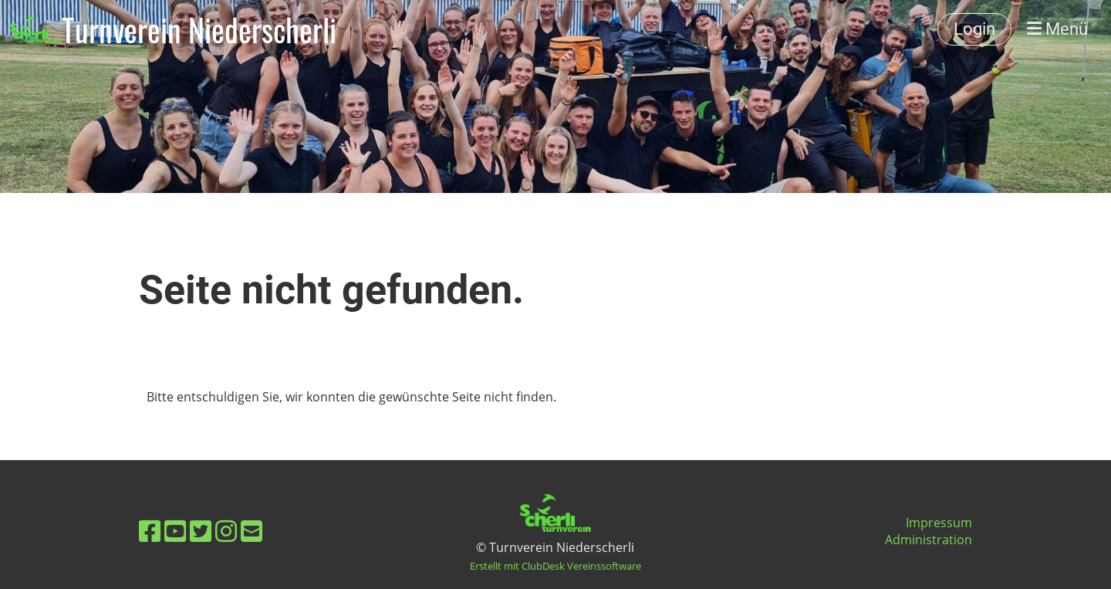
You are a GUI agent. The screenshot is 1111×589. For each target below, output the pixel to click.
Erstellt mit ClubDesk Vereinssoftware (555, 566)
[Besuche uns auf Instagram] (226, 530)
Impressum (939, 522)
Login (974, 29)
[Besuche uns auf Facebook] (149, 530)
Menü (1057, 29)
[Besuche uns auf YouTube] (175, 530)
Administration (928, 539)
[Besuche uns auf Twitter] (200, 530)
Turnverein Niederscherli (199, 29)
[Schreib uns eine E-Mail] (251, 530)
